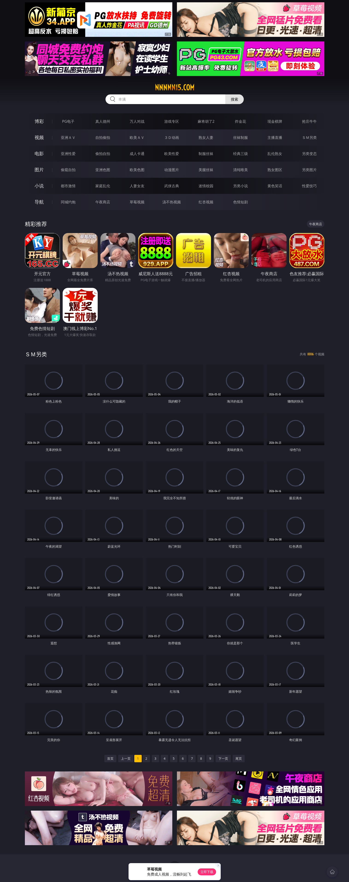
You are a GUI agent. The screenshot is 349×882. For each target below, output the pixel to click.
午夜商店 (102, 201)
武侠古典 (171, 185)
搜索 (234, 99)
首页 (110, 758)
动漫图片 (171, 169)
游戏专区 (171, 121)
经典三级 (240, 153)
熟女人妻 (206, 137)
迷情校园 (206, 185)
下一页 (223, 758)
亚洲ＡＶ (68, 137)
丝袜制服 (240, 137)
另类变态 (309, 153)
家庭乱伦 (102, 185)
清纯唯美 (240, 169)
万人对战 (137, 121)
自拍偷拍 (102, 137)
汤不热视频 (171, 201)
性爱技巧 (309, 185)
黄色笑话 (274, 185)
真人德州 (102, 121)
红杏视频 (206, 201)
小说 (39, 186)
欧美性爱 (171, 153)
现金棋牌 (274, 121)
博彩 (39, 121)
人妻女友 (137, 185)
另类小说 (240, 185)
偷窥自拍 (68, 169)
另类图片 (309, 169)
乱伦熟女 (274, 153)
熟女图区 (274, 169)
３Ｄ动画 (171, 137)
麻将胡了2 (206, 121)
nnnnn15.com (174, 87)
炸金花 (240, 121)
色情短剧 (240, 201)
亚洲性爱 (68, 153)
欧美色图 (137, 169)
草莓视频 (137, 201)
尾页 (238, 758)
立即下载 (206, 872)
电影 (39, 153)
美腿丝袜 (206, 169)
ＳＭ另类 (309, 137)
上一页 (126, 758)
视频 (39, 137)
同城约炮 (68, 201)
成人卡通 (137, 153)
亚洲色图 (102, 169)
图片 (39, 169)
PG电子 (68, 121)
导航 (39, 202)
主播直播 (274, 137)
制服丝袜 (206, 153)
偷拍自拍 (102, 153)
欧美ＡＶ (137, 137)
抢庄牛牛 (309, 121)
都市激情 (68, 185)
